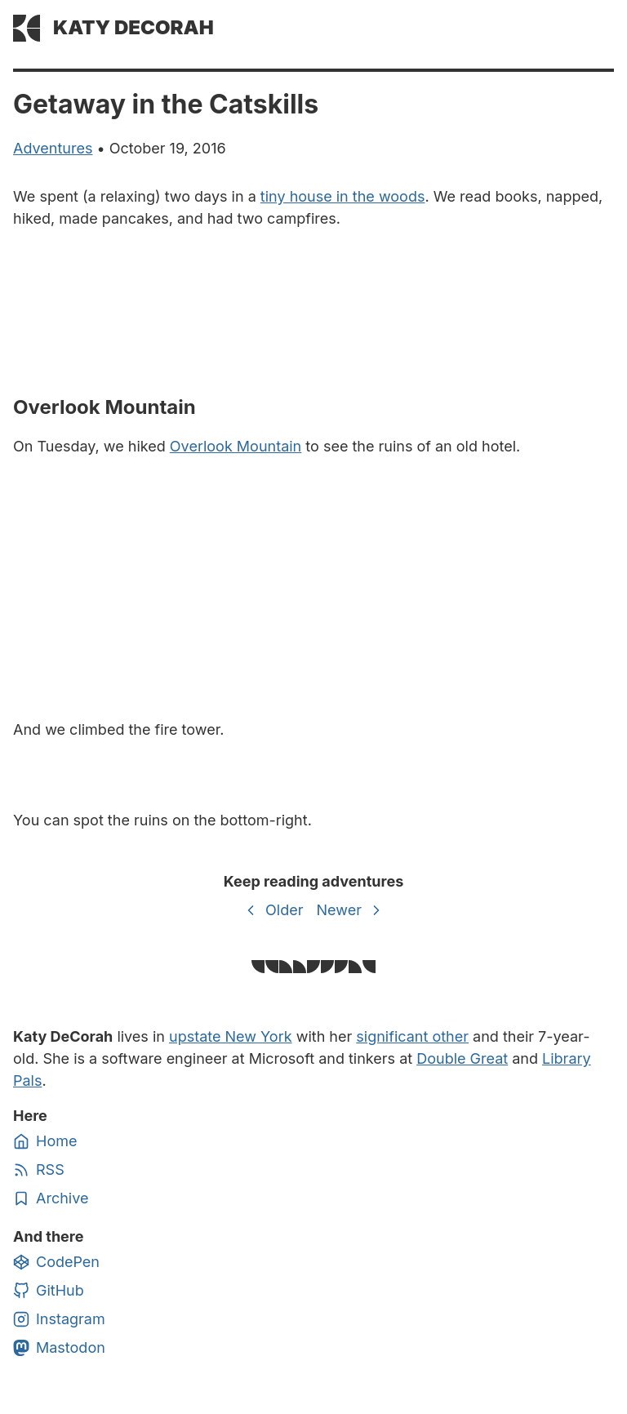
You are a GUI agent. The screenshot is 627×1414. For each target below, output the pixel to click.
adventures (52, 148)
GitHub (48, 1291)
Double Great (462, 1058)
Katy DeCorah (133, 27)
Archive (50, 1198)
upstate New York (230, 1036)
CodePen (56, 1262)
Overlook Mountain (235, 446)
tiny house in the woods (342, 196)
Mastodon (59, 1348)
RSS (38, 1170)
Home (45, 1141)
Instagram (59, 1319)
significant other (412, 1036)
